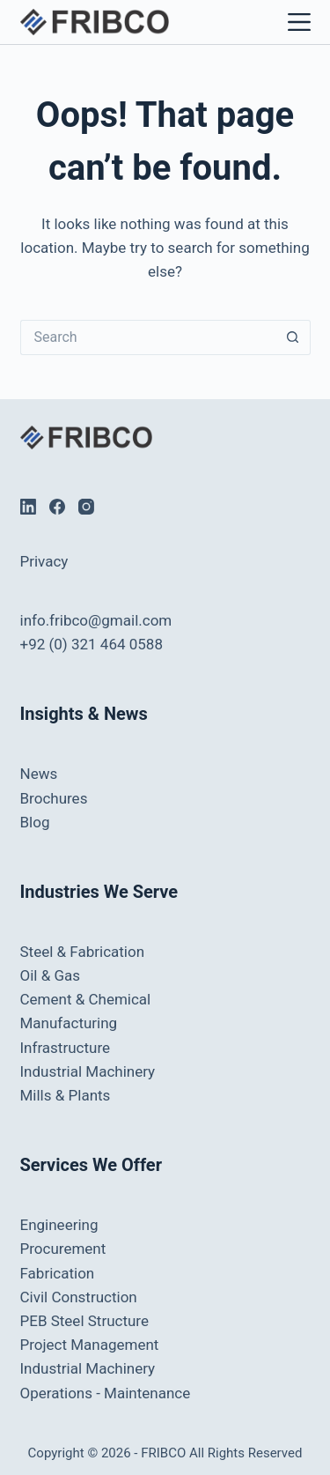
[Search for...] (147, 337)
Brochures (54, 798)
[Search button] (293, 337)
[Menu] (295, 22)
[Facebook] (57, 507)
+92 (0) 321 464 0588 (91, 644)
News (39, 773)
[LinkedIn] (28, 507)
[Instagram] (86, 507)
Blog (35, 822)
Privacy (44, 561)
